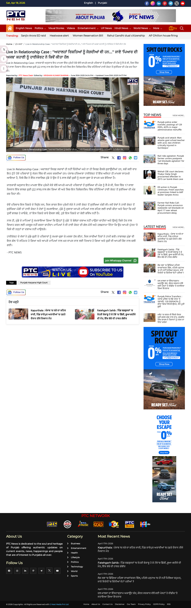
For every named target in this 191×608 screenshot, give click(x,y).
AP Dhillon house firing (163, 35)
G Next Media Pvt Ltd (59, 604)
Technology (75, 566)
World (72, 571)
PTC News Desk (26, 75)
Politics (40, 28)
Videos (71, 28)
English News (24, 28)
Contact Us (107, 604)
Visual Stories (56, 28)
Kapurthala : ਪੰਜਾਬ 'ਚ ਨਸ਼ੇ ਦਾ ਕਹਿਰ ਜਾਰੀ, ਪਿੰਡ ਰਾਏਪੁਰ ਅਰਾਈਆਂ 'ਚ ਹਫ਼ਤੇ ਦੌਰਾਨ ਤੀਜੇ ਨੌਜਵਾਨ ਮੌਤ (170, 237)
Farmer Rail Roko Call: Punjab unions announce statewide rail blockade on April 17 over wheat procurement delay (171, 207)
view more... (178, 115)
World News (141, 28)
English (88, 2)
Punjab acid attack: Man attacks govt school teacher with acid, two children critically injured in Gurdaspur (171, 142)
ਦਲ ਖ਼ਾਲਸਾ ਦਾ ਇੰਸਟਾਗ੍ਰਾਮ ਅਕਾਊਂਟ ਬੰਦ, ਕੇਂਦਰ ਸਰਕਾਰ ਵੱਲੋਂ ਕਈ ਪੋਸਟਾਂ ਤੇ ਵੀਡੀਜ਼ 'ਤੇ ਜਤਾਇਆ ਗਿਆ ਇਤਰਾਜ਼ (171, 284)
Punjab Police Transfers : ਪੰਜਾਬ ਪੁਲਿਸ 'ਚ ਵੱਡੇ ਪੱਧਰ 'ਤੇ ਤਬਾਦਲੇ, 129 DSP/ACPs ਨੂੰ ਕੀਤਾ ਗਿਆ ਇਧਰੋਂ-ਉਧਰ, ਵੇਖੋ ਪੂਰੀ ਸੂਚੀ (171, 301)
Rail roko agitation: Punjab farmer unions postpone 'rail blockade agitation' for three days (171, 159)
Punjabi (102, 2)
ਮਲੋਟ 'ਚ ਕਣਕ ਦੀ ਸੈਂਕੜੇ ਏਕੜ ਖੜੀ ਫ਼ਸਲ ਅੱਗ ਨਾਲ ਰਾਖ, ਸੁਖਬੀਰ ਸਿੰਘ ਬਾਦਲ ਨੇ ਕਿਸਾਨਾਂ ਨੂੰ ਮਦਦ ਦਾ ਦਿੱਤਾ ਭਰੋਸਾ (171, 318)
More (157, 28)
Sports (72, 576)
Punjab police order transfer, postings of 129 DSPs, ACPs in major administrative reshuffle (170, 126)
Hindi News (122, 28)
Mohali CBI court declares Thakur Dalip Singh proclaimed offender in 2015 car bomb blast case (170, 175)
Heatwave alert (59, 35)
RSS (168, 604)
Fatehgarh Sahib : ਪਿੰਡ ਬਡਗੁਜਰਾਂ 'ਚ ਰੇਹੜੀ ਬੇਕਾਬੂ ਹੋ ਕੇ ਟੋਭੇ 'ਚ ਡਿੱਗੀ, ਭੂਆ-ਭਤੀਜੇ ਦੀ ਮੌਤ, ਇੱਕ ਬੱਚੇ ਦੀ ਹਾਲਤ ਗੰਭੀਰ (171, 253)
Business (73, 543)
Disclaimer (119, 604)
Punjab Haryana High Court (33, 282)
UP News (106, 28)
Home (9, 44)
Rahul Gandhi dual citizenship (126, 35)
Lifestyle (73, 557)
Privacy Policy (144, 604)
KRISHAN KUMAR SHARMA (56, 75)
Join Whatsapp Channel (121, 260)
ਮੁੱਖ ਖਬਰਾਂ (18, 44)
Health (72, 552)
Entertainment (88, 28)
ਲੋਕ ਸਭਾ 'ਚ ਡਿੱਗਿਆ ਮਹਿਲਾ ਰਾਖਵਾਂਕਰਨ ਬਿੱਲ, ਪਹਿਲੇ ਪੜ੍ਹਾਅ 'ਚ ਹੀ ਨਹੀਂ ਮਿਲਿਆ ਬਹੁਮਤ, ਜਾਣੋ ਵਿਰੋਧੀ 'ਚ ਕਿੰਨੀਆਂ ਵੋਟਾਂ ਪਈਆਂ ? (171, 269)
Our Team (131, 604)
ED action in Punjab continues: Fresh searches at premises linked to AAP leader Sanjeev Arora (171, 191)
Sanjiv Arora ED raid (33, 35)
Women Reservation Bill (88, 35)
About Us (95, 604)
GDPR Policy (159, 604)
